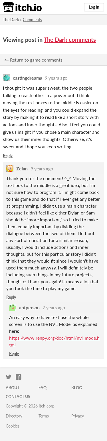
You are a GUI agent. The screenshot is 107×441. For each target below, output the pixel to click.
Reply (8, 155)
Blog (76, 387)
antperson (29, 307)
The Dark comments (70, 39)
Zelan (22, 168)
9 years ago (56, 77)
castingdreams (27, 77)
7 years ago (54, 307)
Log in (94, 7)
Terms (44, 416)
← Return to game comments (33, 59)
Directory (14, 416)
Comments (32, 19)
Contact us (18, 396)
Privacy (77, 416)
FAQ (43, 387)
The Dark (11, 19)
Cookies (12, 426)
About (12, 387)
